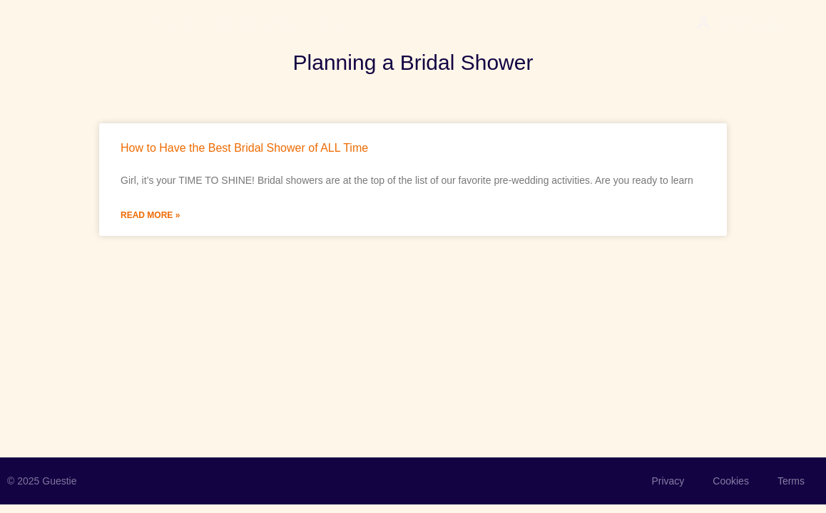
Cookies (731, 481)
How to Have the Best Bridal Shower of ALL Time (244, 148)
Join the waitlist (256, 24)
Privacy (667, 481)
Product (174, 24)
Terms (791, 481)
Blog (329, 24)
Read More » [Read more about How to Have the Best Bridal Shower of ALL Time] (150, 215)
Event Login (749, 24)
